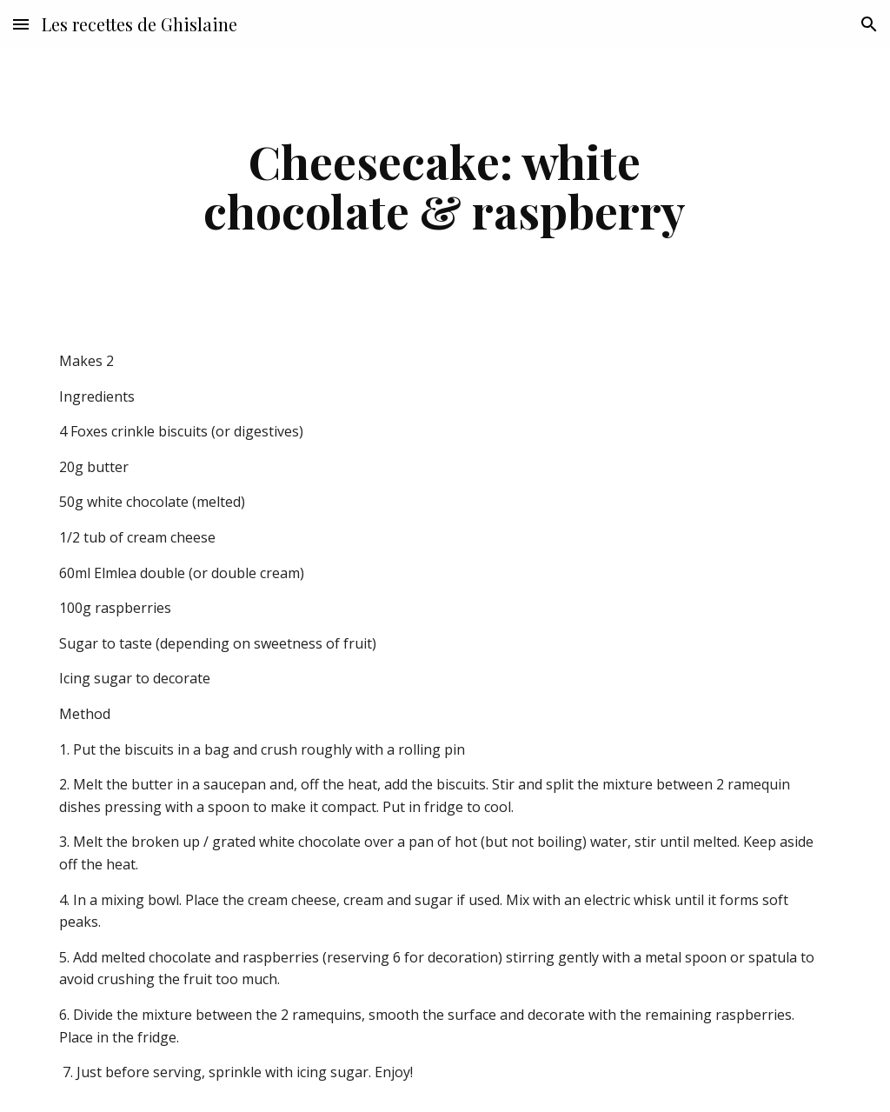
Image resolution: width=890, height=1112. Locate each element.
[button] (21, 24)
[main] (444, 185)
